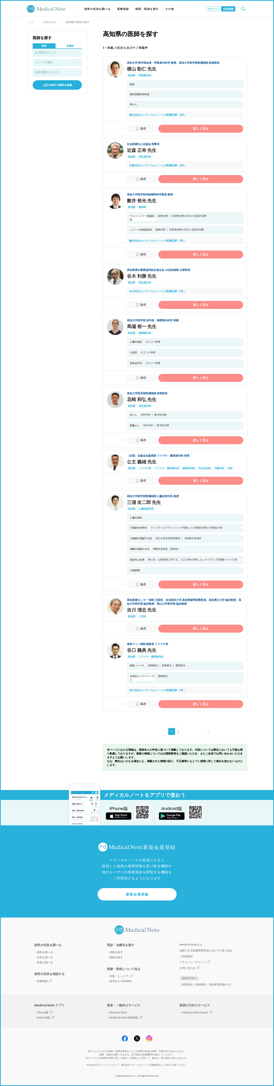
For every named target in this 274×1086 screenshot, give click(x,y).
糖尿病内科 (189, 468)
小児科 (142, 616)
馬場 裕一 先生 (141, 326)
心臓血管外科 (146, 509)
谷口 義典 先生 (141, 650)
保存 (143, 128)
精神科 (142, 207)
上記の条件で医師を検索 (57, 84)
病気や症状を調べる (97, 9)
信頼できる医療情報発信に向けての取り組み (206, 950)
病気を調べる (45, 952)
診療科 (70, 46)
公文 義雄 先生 (141, 462)
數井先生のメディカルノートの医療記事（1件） (157, 241)
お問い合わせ (189, 968)
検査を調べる (45, 962)
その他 (169, 9)
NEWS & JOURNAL (121, 981)
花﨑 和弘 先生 (141, 399)
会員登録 (228, 9)
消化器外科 (145, 157)
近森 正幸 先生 (141, 150)
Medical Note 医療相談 (126, 1017)
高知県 (131, 75)
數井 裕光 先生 (141, 201)
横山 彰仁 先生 (141, 69)
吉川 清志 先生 (141, 610)
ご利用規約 (186, 956)
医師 (44, 46)
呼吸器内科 (145, 75)
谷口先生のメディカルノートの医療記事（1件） (157, 690)
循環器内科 (145, 333)
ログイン (213, 9)
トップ (31, 22)
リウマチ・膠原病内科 (167, 468)
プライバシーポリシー (194, 962)
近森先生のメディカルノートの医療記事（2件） (158, 165)
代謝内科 (219, 468)
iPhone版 (45, 1012)
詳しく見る (200, 128)
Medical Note (118, 1012)
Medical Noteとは (190, 944)
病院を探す (116, 952)
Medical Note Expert (197, 1012)
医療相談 (123, 9)
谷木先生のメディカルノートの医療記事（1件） (157, 291)
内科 (230, 468)
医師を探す (50, 22)
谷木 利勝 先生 (141, 276)
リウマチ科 (145, 468)
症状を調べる (45, 957)
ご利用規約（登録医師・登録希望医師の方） (206, 984)
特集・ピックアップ (122, 976)
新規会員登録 (137, 894)
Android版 (45, 1017)
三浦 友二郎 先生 (144, 502)
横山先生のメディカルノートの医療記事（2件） (158, 115)
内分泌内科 (204, 468)
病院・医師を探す (147, 9)
